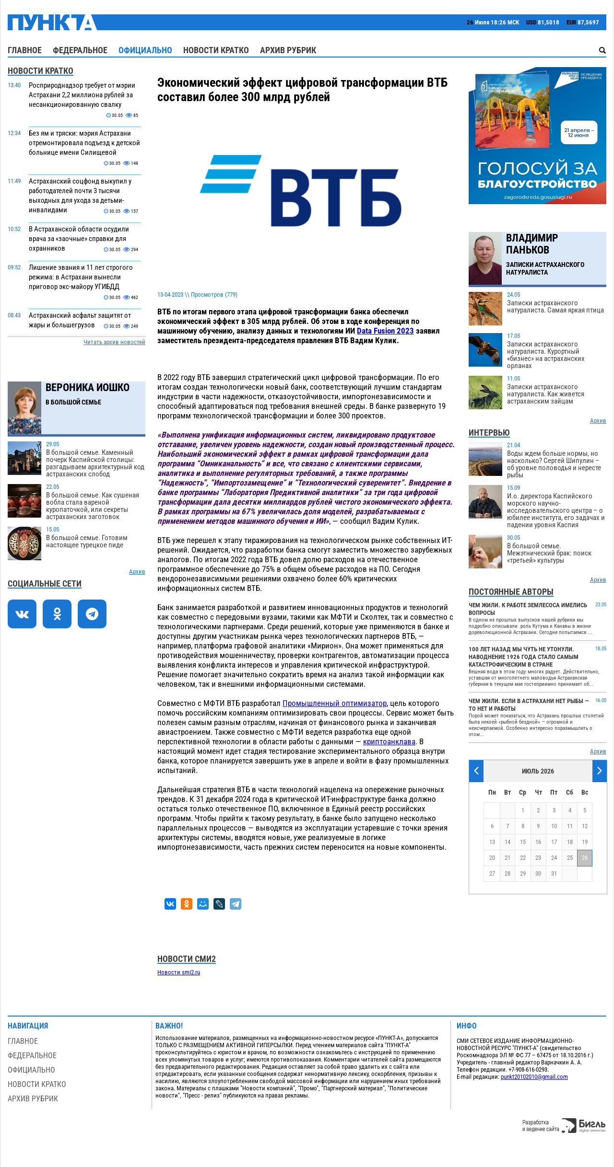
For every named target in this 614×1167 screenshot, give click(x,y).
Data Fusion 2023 (385, 330)
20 (492, 857)
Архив (137, 571)
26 (585, 857)
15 (523, 841)
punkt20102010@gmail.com (534, 1076)
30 (538, 873)
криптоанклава (389, 741)
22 (523, 857)
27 (492, 873)
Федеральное (80, 50)
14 (507, 841)
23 (538, 857)
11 (570, 826)
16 (538, 841)
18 (570, 841)
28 (507, 873)
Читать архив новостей (114, 342)
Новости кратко (216, 50)
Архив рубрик (288, 50)
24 (554, 857)
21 (507, 857)
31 (554, 873)
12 (585, 826)
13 (492, 841)
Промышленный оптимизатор (335, 703)
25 (570, 857)
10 (554, 826)
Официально (145, 50)
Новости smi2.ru (178, 972)
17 (554, 841)
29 (523, 873)
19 (585, 841)
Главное (25, 50)
